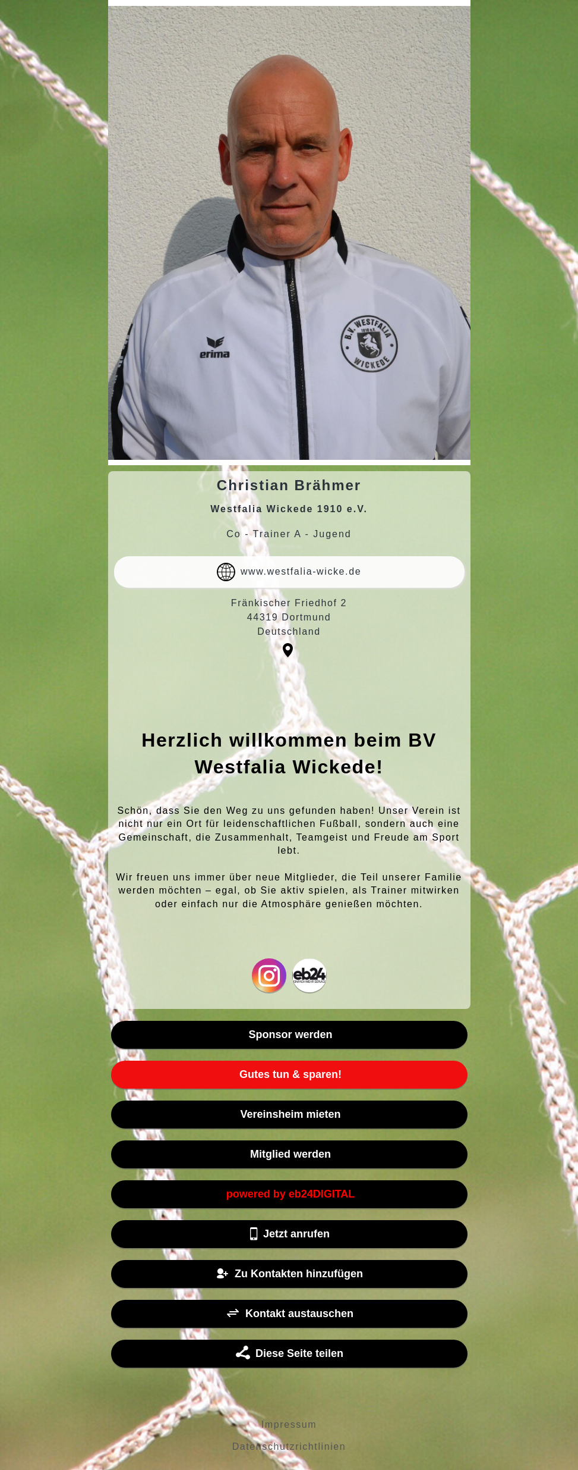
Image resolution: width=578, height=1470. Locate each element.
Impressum (289, 1424)
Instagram (269, 975)
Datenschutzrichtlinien (289, 1446)
